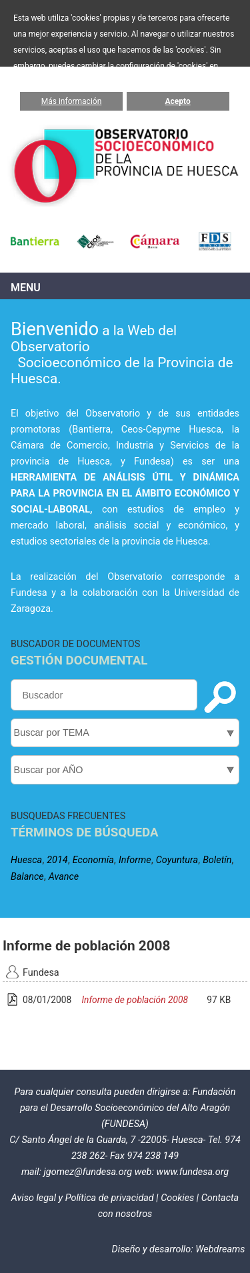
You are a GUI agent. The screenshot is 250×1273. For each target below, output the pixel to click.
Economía (93, 860)
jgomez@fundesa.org (87, 1172)
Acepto (178, 101)
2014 (57, 860)
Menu (26, 287)
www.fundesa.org (192, 1172)
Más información (71, 101)
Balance (27, 876)
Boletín (217, 860)
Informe (135, 860)
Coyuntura (177, 860)
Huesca (26, 860)
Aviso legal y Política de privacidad (82, 1198)
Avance (64, 876)
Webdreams (220, 1249)
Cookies (177, 1198)
